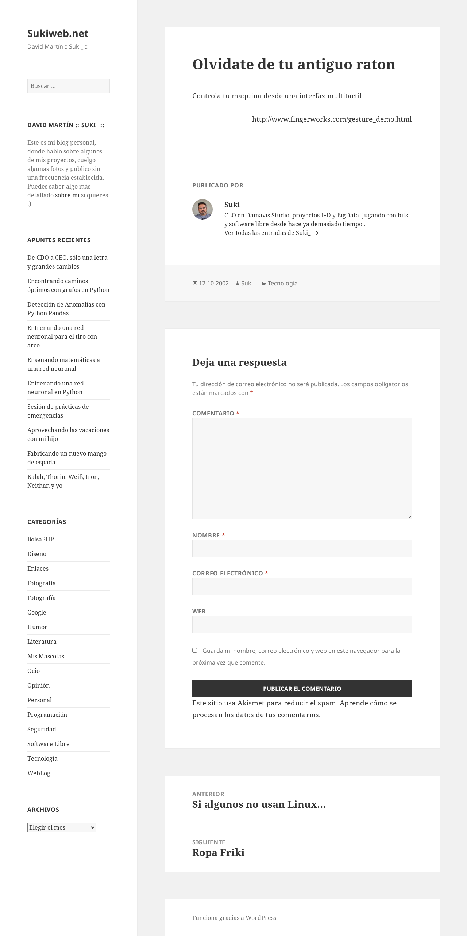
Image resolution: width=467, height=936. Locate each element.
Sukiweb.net (58, 33)
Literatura (42, 642)
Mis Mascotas (45, 656)
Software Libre (48, 744)
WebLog (38, 773)
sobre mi (67, 195)
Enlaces (38, 568)
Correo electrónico (230, 573)
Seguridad (41, 729)
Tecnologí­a (42, 758)
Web (199, 611)
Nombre (208, 535)
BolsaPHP (40, 539)
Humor (37, 627)
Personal (39, 700)
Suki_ (248, 283)
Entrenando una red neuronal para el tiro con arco (62, 336)
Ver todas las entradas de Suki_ (268, 233)
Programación (47, 715)
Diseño (36, 554)
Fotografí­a (41, 583)
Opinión (38, 685)
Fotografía (41, 598)
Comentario (216, 413)
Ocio (33, 671)
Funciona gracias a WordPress (234, 918)
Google (36, 612)
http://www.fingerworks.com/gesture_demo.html (332, 119)
